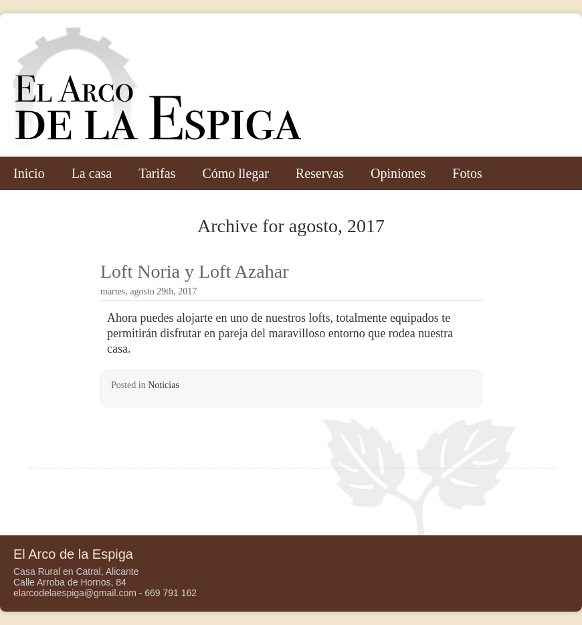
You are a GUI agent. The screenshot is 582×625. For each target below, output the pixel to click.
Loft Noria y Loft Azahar (194, 271)
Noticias (163, 385)
